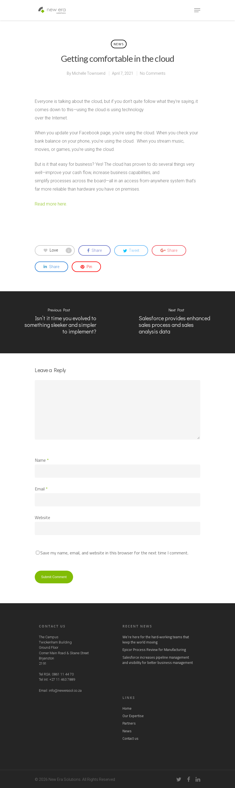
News (119, 44)
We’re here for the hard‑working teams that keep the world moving (155, 639)
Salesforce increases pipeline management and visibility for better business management (157, 660)
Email (41, 488)
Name (42, 460)
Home (127, 708)
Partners (129, 723)
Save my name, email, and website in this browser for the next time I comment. (114, 552)
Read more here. (51, 204)
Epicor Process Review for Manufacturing (154, 649)
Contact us (130, 738)
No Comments (152, 73)
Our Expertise (133, 715)
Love (58, 250)
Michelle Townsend (88, 73)
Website (42, 517)
